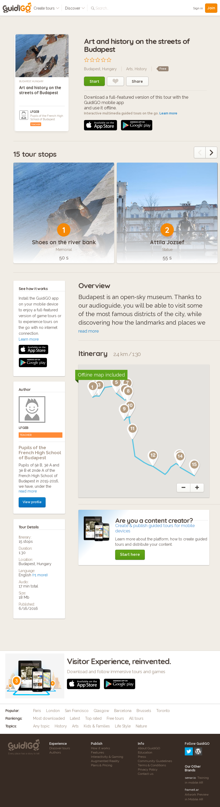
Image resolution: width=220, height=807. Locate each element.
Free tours (115, 718)
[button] (92, 389)
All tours (136, 718)
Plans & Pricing (101, 765)
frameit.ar (192, 767)
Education (145, 752)
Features (97, 752)
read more (28, 390)
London (53, 711)
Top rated (93, 718)
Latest (75, 718)
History (141, 69)
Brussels (144, 711)
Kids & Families (97, 726)
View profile (32, 401)
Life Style (123, 726)
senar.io (190, 755)
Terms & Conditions (152, 765)
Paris (37, 711)
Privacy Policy (148, 769)
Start (94, 81)
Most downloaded (49, 718)
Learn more (168, 113)
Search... (102, 8)
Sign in (198, 8)
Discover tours (59, 748)
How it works (100, 748)
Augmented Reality (105, 761)
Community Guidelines (155, 761)
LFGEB (34, 112)
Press (142, 757)
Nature (141, 726)
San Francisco (77, 711)
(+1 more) (40, 474)
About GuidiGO (149, 748)
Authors (55, 752)
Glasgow (101, 711)
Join (211, 8)
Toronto (163, 711)
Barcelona (122, 711)
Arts (129, 69)
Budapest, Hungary (31, 81)
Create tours (46, 8)
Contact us (145, 774)
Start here (130, 554)
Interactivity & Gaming (107, 757)
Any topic (41, 726)
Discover (75, 8)
